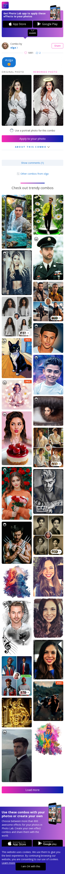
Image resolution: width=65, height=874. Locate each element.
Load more (32, 790)
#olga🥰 (9, 62)
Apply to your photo (32, 139)
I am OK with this (30, 866)
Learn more (8, 862)
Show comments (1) (32, 162)
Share (57, 45)
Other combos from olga (32, 173)
